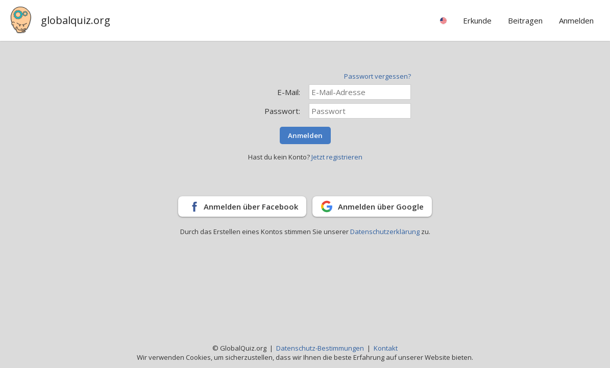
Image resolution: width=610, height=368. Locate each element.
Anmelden (305, 135)
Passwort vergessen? (377, 76)
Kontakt (386, 348)
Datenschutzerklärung (385, 231)
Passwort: (282, 111)
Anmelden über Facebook (251, 206)
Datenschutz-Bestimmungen (320, 348)
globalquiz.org (75, 20)
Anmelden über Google (381, 206)
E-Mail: (288, 92)
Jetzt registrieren (336, 157)
